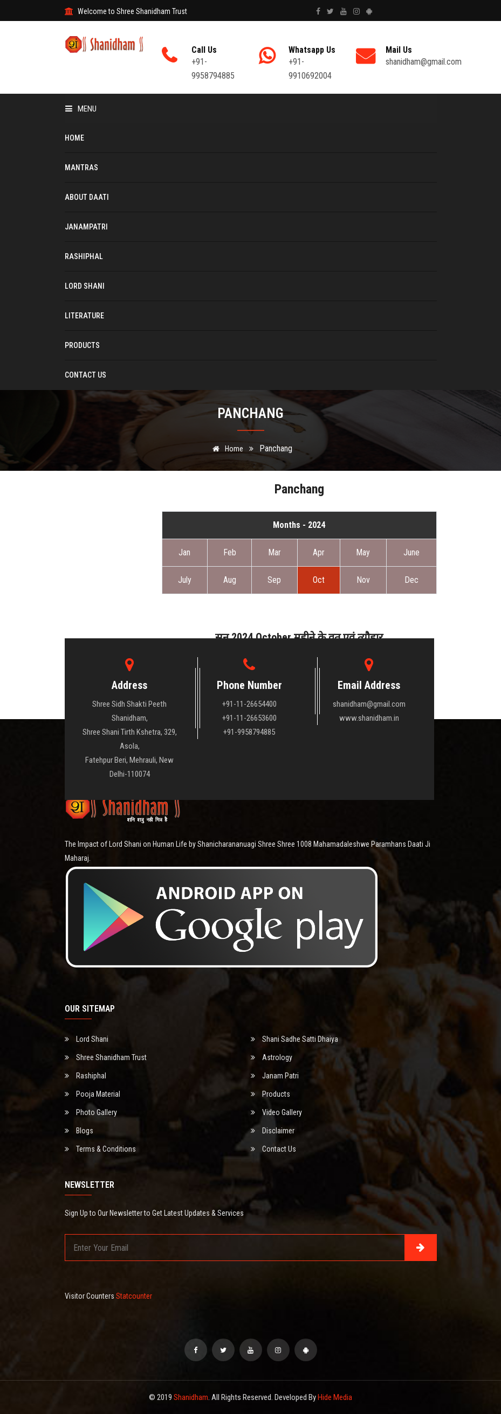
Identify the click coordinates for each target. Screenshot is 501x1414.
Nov (363, 580)
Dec (411, 580)
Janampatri (86, 226)
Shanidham (191, 1397)
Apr (319, 552)
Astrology (271, 1057)
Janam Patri (275, 1075)
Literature (84, 315)
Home (74, 138)
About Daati (87, 197)
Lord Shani (85, 286)
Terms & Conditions (100, 1149)
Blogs (79, 1130)
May (363, 552)
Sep (274, 580)
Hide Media (335, 1397)
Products (82, 345)
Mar (274, 552)
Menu (81, 109)
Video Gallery (276, 1112)
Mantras (81, 167)
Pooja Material (92, 1094)
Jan (184, 552)
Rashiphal (84, 256)
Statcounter (134, 1296)
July (184, 580)
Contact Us (85, 375)
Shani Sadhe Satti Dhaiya (294, 1039)
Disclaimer (272, 1130)
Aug (229, 580)
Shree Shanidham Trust (106, 1057)
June (411, 552)
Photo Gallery (91, 1112)
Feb (229, 552)
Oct (319, 580)
